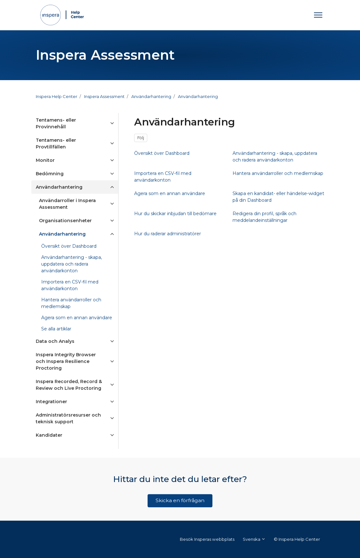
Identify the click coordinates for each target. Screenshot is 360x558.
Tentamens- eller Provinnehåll (56, 123)
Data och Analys (55, 341)
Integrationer (51, 401)
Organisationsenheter (65, 220)
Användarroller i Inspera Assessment (67, 204)
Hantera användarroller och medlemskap (71, 303)
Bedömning (50, 174)
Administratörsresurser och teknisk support (68, 418)
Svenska (254, 539)
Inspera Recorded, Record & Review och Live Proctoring (69, 385)
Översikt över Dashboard (68, 246)
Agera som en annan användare (76, 317)
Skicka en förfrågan (180, 500)
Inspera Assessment (104, 96)
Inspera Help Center (56, 96)
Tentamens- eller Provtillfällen (56, 143)
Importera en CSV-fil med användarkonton (69, 285)
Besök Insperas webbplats (207, 539)
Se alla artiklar (56, 329)
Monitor (45, 160)
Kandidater (49, 435)
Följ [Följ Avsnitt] (140, 137)
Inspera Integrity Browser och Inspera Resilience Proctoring (66, 361)
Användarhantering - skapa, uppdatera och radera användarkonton (71, 264)
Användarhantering (151, 96)
